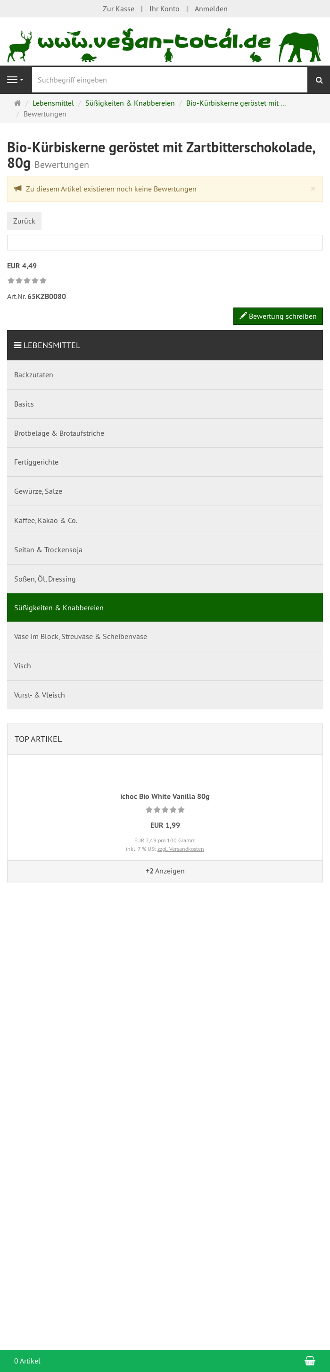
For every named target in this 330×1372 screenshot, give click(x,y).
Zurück (24, 220)
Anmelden (211, 8)
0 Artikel (27, 1360)
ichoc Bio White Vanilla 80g (165, 796)
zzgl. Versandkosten (180, 848)
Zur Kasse (118, 8)
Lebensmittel (52, 345)
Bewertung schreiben (278, 316)
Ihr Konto (164, 8)
